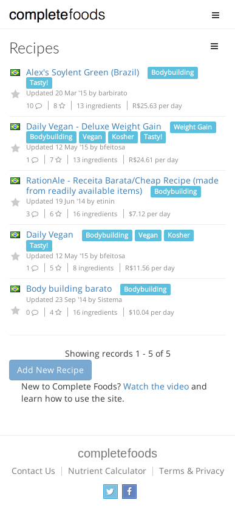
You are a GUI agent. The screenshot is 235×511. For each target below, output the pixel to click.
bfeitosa (112, 146)
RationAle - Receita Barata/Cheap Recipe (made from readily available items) (122, 185)
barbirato (113, 92)
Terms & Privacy (191, 470)
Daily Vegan (49, 234)
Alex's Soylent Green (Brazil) (82, 72)
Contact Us (33, 470)
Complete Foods (57, 18)
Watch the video (156, 386)
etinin (106, 200)
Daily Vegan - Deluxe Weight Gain (94, 126)
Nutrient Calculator (107, 470)
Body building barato (69, 288)
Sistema (110, 299)
